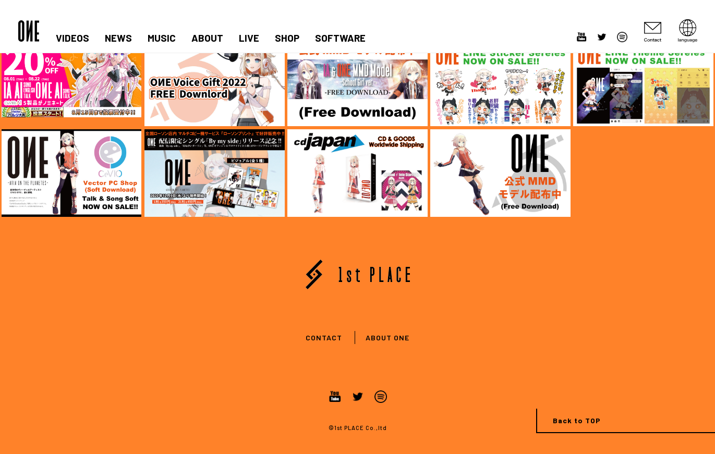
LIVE (249, 38)
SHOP (287, 38)
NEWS (118, 38)
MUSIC (162, 38)
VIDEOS (72, 38)
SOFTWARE (340, 38)
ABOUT (207, 38)
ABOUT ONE (387, 337)
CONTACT (324, 337)
